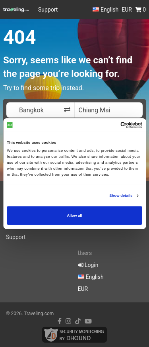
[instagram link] (68, 321)
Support (48, 9)
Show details (120, 196)
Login (88, 265)
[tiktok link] (78, 321)
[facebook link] (60, 321)
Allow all (74, 216)
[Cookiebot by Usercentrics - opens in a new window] (108, 125)
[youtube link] (88, 321)
